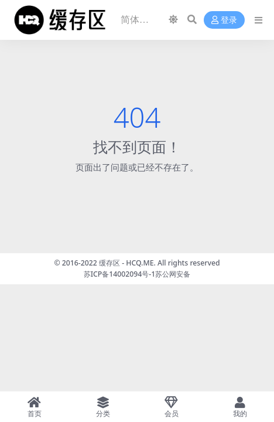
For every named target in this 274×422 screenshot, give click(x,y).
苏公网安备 (172, 274)
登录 (224, 20)
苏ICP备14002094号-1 (120, 274)
